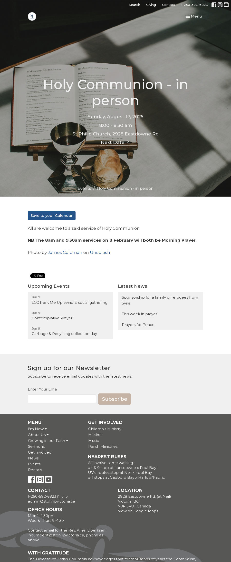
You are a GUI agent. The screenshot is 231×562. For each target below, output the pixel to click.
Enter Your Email (43, 389)
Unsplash (100, 252)
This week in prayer (139, 314)
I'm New (37, 429)
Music (93, 440)
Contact (168, 5)
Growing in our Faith (48, 440)
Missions (95, 434)
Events (84, 188)
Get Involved (39, 452)
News (33, 458)
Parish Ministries (102, 446)
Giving (151, 5)
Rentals (35, 469)
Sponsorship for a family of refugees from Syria (160, 300)
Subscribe (114, 399)
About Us (38, 434)
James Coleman (65, 252)
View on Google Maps (138, 511)
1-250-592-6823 (194, 5)
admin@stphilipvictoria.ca (51, 501)
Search (134, 5)
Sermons (36, 446)
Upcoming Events (49, 286)
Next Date (115, 142)
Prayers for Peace (138, 324)
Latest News (132, 286)
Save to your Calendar (52, 215)
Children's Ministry (104, 429)
